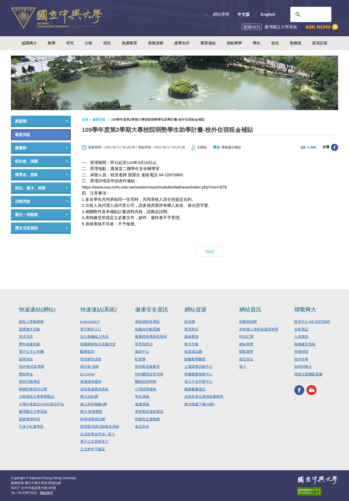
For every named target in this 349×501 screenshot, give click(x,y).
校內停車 (301, 359)
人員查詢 (301, 337)
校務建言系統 (304, 344)
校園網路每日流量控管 (98, 344)
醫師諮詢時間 (145, 381)
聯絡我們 (46, 493)
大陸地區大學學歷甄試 (36, 396)
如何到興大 (303, 367)
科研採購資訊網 (92, 419)
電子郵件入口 (90, 329)
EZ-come (87, 374)
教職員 (295, 43)
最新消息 (22, 134)
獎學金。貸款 (26, 174)
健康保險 (142, 404)
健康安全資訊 (151, 309)
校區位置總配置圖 (308, 374)
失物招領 (301, 352)
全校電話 (301, 329)
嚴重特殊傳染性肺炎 (151, 337)
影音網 (189, 322)
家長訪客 (319, 43)
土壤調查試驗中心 (198, 367)
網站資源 (195, 309)
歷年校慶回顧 (29, 344)
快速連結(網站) (37, 309)
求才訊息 (26, 337)
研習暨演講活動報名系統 (99, 426)
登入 (242, 367)
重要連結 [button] (208, 43)
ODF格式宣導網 (31, 367)
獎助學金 (26, 374)
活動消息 (22, 201)
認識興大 (29, 43)
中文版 (243, 14)
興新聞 (20, 121)
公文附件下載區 (92, 449)
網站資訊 (250, 309)
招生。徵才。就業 (30, 188)
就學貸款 (26, 359)
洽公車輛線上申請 (94, 337)
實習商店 (191, 329)
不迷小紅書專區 (31, 426)
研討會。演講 (26, 161)
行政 (88, 43)
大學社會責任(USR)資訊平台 (41, 404)
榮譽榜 (20, 148)
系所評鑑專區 (29, 381)
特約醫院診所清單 (149, 374)
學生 (256, 43)
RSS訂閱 (246, 337)
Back (210, 251)
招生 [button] (107, 43)
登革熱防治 (144, 344)
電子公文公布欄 (31, 352)
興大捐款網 (89, 396)
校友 (275, 43)
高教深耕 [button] (155, 43)
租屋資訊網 (193, 352)
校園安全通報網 (147, 419)
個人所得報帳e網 (93, 404)
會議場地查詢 (90, 381)
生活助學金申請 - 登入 (97, 434)
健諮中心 (142, 352)
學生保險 (142, 396)
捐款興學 (234, 43)
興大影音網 (311, 390)
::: (206, 14)
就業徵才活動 (29, 329)
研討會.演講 (89, 367)
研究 (70, 43)
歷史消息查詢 (26, 228)
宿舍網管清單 (90, 359)
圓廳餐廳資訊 (195, 389)
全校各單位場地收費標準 (203, 396)
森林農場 (191, 337)
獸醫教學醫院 (195, 359)
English (268, 14)
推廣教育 (129, 43)
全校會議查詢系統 (94, 389)
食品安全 (142, 426)
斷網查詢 (87, 352)
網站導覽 (221, 14)
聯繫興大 (305, 309)
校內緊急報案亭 (147, 367)
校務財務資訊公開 (33, 389)
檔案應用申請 (29, 419)
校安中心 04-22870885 (312, 322)
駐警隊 (140, 359)
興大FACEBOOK (299, 390)
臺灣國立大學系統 (33, 411)
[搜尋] (310, 14)
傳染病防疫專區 (147, 322)
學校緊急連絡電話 (149, 411)
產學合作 (181, 43)
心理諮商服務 (145, 389)
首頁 (85, 120)
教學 (51, 43)
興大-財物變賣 (91, 411)
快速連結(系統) (98, 309)
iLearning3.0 (90, 322)
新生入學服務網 (31, 322)
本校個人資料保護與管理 (258, 329)
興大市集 (191, 344)
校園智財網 (248, 322)
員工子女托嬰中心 (198, 381)
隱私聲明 (246, 352)
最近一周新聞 (26, 214)
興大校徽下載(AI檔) (199, 404)
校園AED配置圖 (147, 329)
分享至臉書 (334, 147)
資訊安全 (246, 359)
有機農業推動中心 (198, 374)
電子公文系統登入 (94, 441)
